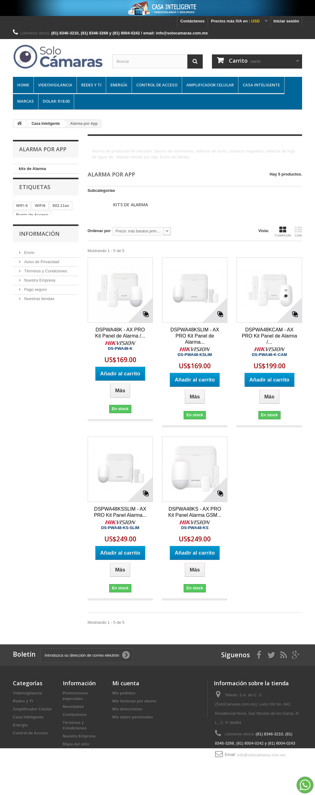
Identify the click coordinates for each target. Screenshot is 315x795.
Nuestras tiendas (38, 334)
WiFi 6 (22, 210)
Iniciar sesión (286, 21)
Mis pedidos (123, 693)
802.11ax (61, 210)
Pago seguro (35, 324)
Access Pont (28, 229)
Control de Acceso (156, 85)
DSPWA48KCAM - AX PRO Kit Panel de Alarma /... (269, 336)
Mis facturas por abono (134, 701)
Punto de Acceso (32, 220)
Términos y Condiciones (45, 306)
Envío (28, 288)
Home (23, 85)
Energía (118, 85)
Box (38, 238)
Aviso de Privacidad (41, 297)
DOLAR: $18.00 (56, 101)
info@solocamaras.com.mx (261, 754)
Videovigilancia (55, 85)
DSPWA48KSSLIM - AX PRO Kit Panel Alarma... (120, 512)
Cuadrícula (283, 231)
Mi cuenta (125, 683)
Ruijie (21, 238)
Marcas (25, 101)
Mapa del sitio (76, 744)
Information (27, 247)
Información (39, 271)
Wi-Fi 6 (53, 229)
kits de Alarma (32, 168)
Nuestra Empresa (39, 315)
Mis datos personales (132, 717)
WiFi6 (40, 210)
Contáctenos (192, 21)
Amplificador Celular (210, 85)
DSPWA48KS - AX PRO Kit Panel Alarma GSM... (194, 512)
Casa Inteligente (261, 85)
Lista (298, 231)
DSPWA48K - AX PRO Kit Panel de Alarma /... (120, 332)
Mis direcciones (127, 709)
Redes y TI (91, 85)
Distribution (60, 238)
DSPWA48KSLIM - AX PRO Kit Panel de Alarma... (194, 336)
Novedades (73, 706)
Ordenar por (99, 230)
